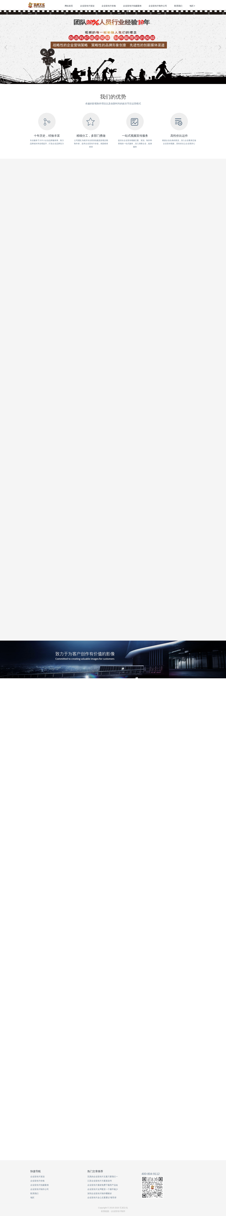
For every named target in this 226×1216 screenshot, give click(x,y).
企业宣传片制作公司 (158, 6)
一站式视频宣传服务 (135, 135)
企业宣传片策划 (87, 6)
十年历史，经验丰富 (47, 135)
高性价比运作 (179, 135)
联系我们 (178, 6)
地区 (192, 6)
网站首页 (69, 6)
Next (219, 47)
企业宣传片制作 (118, 1211)
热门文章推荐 (95, 1171)
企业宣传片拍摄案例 (132, 6)
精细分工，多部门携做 (91, 135)
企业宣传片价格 (109, 6)
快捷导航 (35, 1171)
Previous (6, 47)
